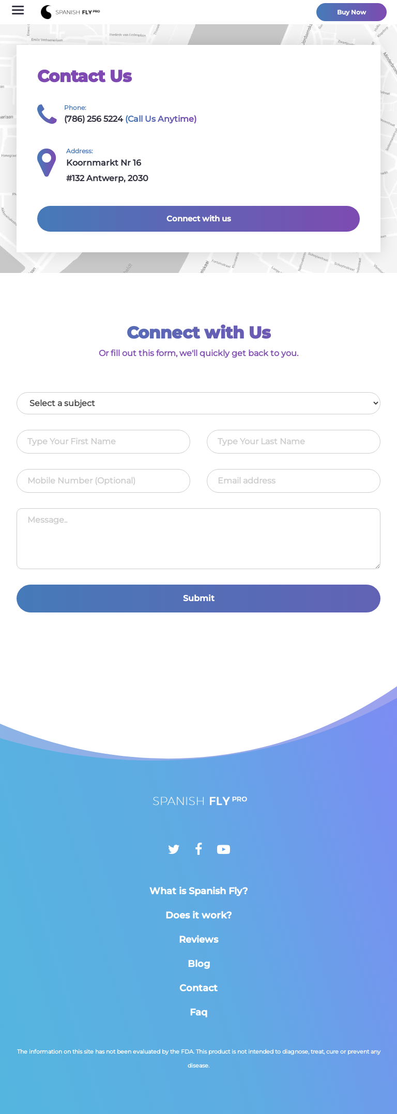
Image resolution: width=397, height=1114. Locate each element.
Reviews (198, 939)
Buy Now (351, 12)
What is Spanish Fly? (198, 891)
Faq (198, 1012)
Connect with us (198, 218)
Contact (198, 988)
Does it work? (198, 915)
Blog (199, 964)
